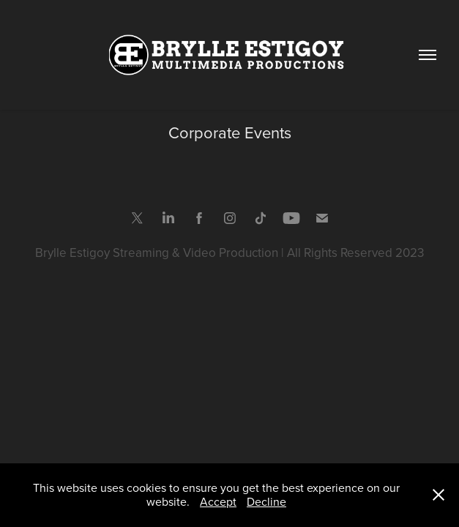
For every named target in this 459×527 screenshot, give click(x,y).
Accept (218, 501)
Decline (266, 501)
